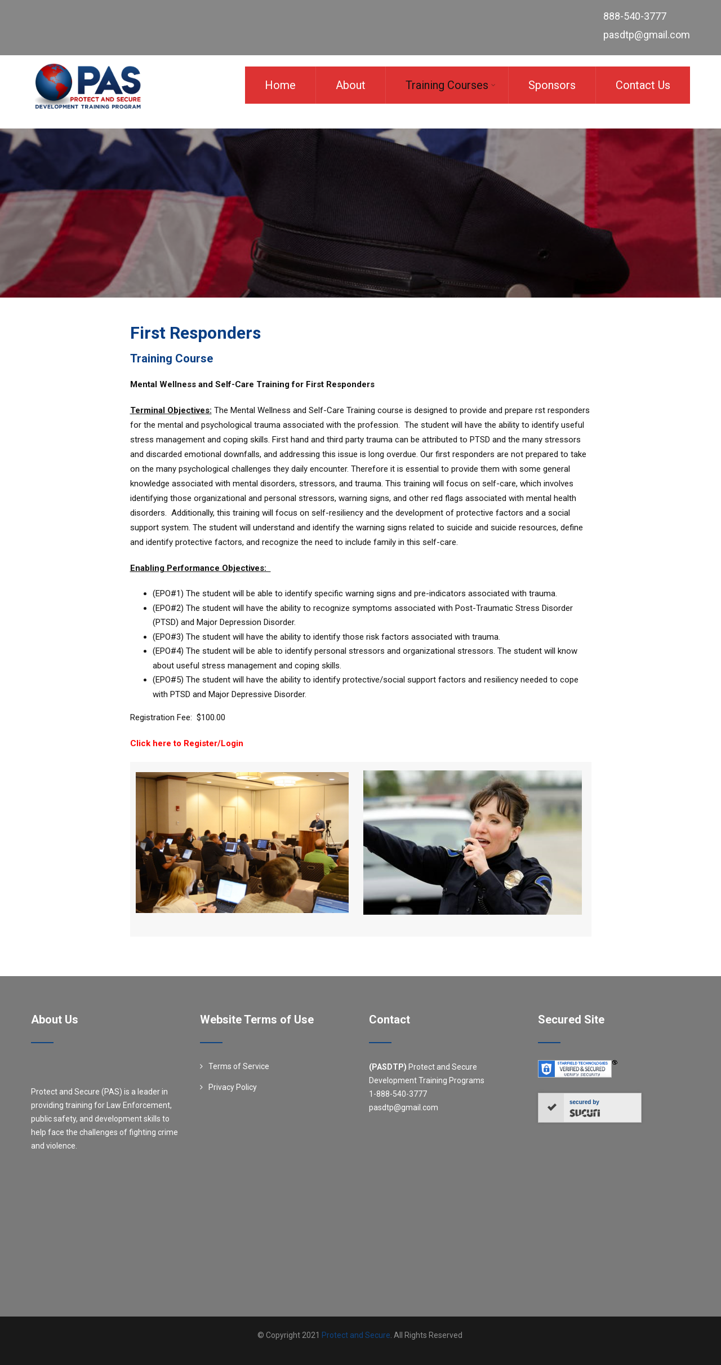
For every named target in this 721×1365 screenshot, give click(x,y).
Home (280, 85)
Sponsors (552, 85)
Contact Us (643, 85)
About (351, 85)
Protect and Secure (356, 1335)
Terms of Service (238, 1066)
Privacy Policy (232, 1087)
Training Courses (451, 85)
